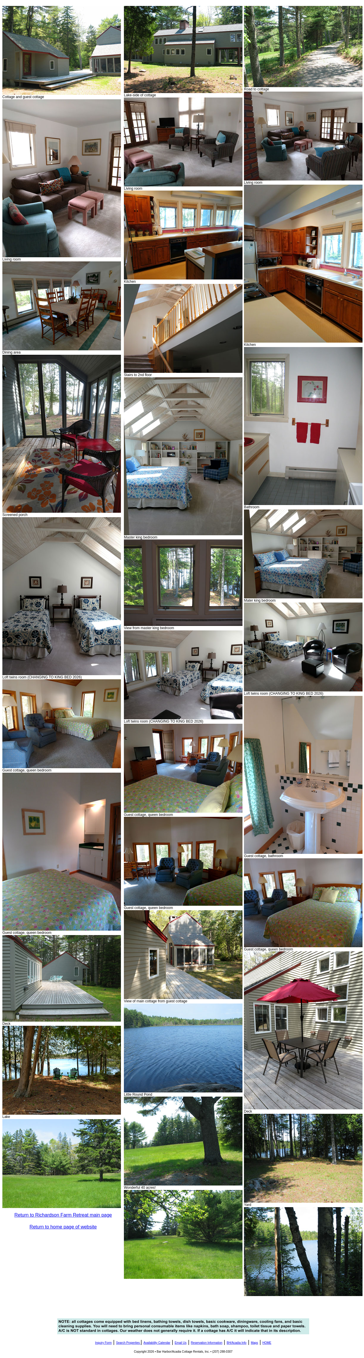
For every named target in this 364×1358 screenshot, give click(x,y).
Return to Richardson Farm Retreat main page (63, 1215)
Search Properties (128, 1342)
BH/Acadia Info (237, 1342)
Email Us (180, 1342)
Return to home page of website (63, 1226)
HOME (266, 1342)
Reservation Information (206, 1342)
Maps (254, 1342)
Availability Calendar (156, 1342)
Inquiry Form (103, 1342)
